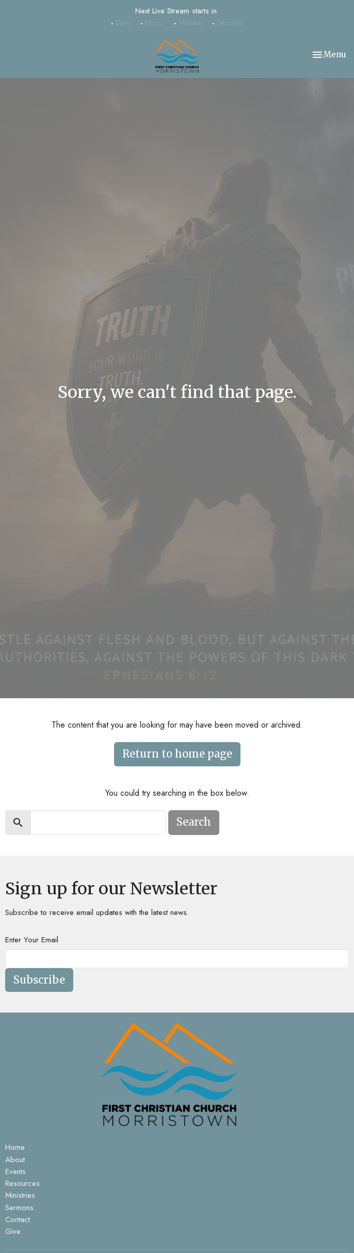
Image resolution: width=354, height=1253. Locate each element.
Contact (17, 1219)
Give (13, 1231)
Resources (22, 1183)
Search (193, 821)
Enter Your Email (31, 939)
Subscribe (39, 979)
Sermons (19, 1207)
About (15, 1159)
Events (15, 1171)
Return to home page (177, 753)
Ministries (20, 1195)
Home (15, 1147)
